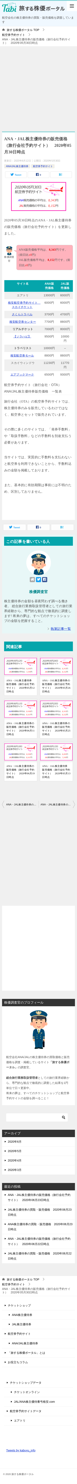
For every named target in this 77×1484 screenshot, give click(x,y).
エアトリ (19, 1420)
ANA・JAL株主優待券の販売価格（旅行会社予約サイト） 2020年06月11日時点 (20, 729)
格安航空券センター (22, 321)
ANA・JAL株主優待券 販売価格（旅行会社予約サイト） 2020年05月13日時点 (56, 772)
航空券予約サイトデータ (25, 1411)
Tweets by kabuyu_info (20, 1450)
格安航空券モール (22, 355)
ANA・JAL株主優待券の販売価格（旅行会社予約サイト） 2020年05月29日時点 (22, 804)
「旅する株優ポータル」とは (26, 1352)
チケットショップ (19, 1305)
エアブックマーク (22, 374)
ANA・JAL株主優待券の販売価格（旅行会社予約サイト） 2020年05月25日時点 (56, 729)
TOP (23, 30)
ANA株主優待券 (22, 1314)
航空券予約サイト (43, 166)
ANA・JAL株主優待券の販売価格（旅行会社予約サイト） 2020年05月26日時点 (56, 686)
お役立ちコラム (18, 1362)
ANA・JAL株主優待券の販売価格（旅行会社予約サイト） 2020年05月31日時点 (58, 804)
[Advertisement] (38, 87)
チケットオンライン (27, 1392)
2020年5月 (15, 1151)
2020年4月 (15, 1160)
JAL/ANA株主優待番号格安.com (34, 1401)
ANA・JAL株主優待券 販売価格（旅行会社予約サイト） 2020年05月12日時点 (20, 686)
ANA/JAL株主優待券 (17, 166)
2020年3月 (15, 1170)
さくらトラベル (22, 314)
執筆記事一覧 (61, 629)
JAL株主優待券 (21, 1324)
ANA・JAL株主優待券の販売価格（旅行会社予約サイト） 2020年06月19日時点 (20, 772)
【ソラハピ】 (22, 336)
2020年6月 (15, 1141)
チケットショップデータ (25, 1382)
